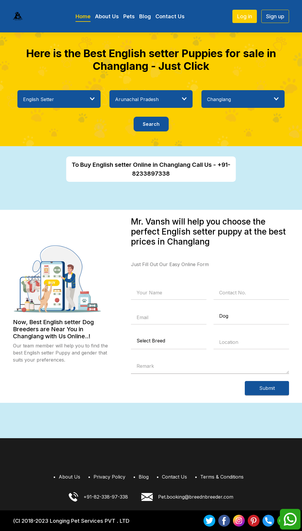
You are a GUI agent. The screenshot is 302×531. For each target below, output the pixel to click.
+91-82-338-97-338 (98, 497)
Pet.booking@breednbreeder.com (187, 497)
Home (83, 16)
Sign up (275, 16)
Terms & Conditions (222, 477)
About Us (107, 16)
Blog (145, 16)
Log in (244, 16)
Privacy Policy (109, 477)
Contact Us (170, 16)
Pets (129, 16)
